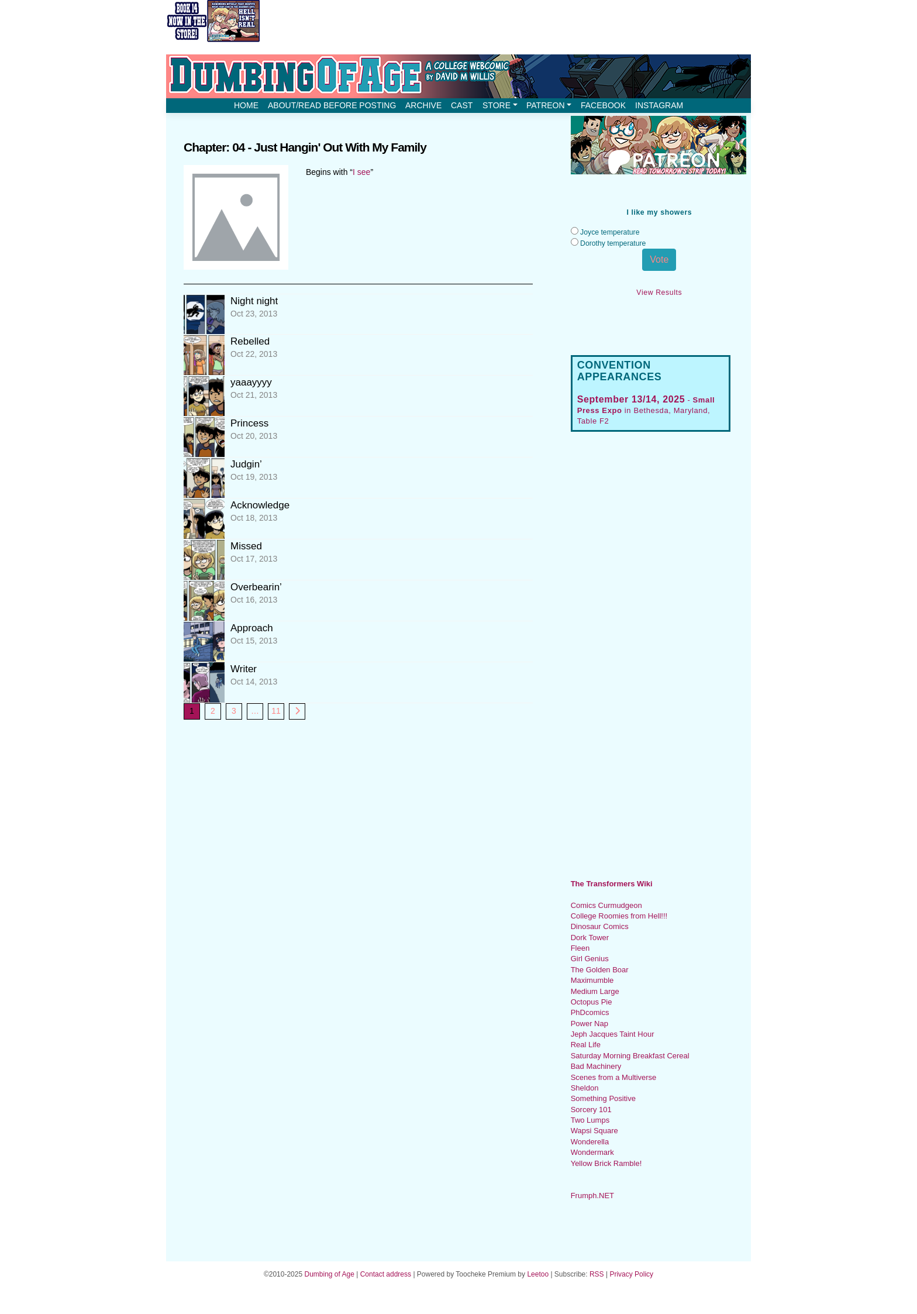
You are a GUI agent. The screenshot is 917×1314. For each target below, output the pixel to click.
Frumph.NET (592, 1195)
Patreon (548, 105)
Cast (462, 105)
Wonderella (590, 1141)
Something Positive (603, 1098)
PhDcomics (590, 1012)
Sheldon (585, 1087)
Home (246, 105)
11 (276, 711)
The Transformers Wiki (612, 883)
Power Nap (589, 1023)
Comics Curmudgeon (606, 905)
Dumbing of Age (329, 1274)
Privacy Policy (631, 1274)
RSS (597, 1274)
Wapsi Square (594, 1130)
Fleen (580, 948)
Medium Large (595, 991)
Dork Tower (590, 937)
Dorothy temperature (613, 243)
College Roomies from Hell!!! (619, 915)
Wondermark (592, 1152)
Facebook (603, 105)
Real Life (586, 1044)
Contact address (385, 1274)
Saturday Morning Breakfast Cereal (630, 1055)
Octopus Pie (591, 1001)
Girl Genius (590, 958)
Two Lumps (590, 1120)
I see (361, 172)
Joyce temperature (609, 232)
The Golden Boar (600, 969)
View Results (659, 292)
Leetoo (538, 1274)
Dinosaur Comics (600, 926)
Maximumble (592, 980)
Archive (423, 105)
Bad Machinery (596, 1066)
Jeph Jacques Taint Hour (612, 1034)
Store (500, 105)
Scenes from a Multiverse (614, 1077)
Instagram (659, 105)
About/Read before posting (332, 105)
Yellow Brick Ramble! (606, 1163)
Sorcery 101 (591, 1109)
